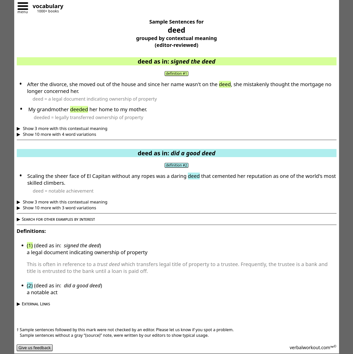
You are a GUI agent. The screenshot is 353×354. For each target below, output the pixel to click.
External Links (36, 304)
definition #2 (176, 165)
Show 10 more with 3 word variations (59, 208)
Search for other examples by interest (58, 219)
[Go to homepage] (46, 6)
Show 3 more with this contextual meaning (65, 128)
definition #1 (176, 73)
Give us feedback (35, 347)
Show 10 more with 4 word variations (59, 134)
